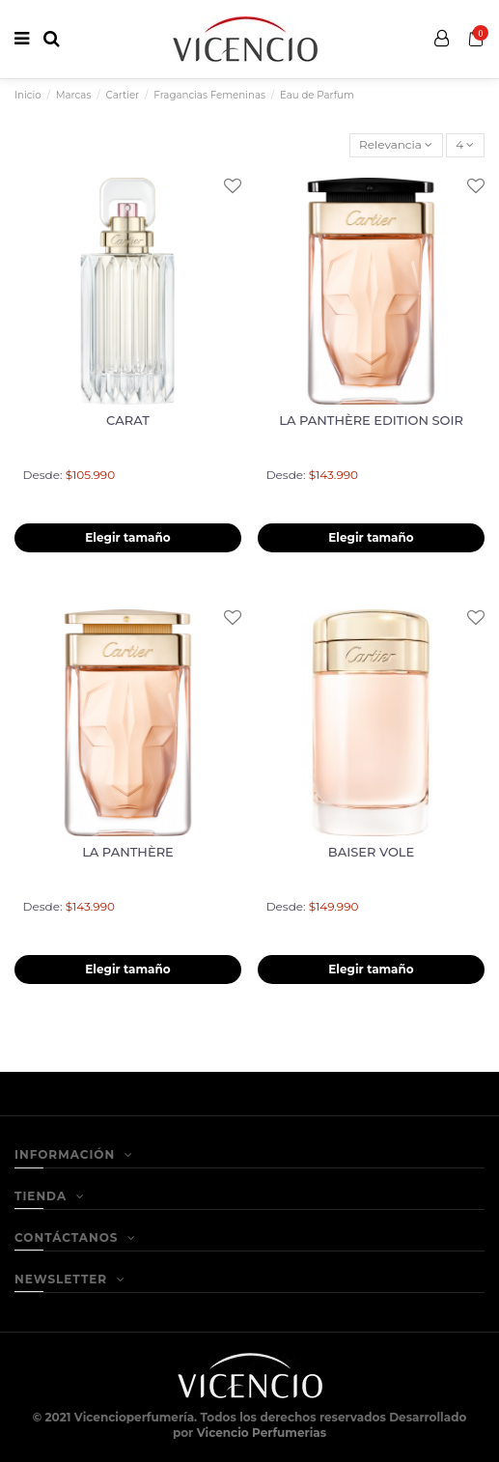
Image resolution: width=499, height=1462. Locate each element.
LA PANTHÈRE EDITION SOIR (371, 420)
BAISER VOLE (371, 851)
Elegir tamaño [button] (127, 537)
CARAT (128, 420)
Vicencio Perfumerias (261, 1432)
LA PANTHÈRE (128, 851)
